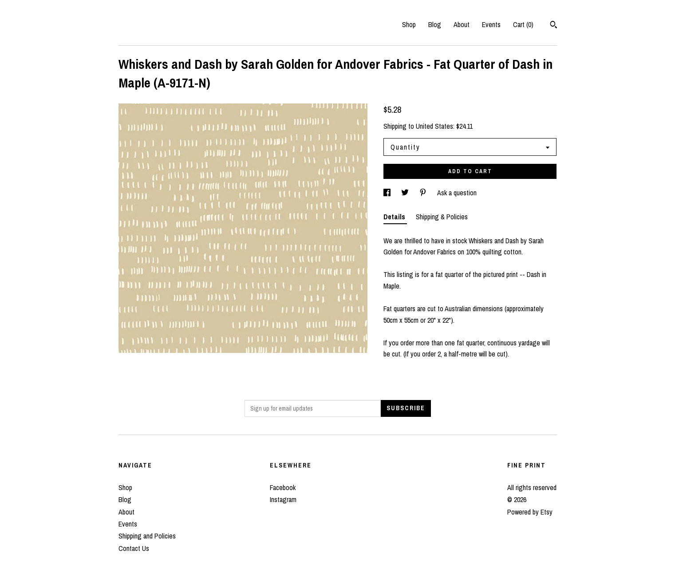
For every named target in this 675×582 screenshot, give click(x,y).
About (462, 24)
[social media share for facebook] (387, 193)
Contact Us (133, 548)
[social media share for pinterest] (423, 193)
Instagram (283, 499)
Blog (434, 24)
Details (395, 217)
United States (434, 126)
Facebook (283, 487)
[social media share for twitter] (406, 193)
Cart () (523, 24)
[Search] (553, 26)
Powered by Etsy (530, 512)
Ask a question (457, 193)
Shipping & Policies (442, 217)
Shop (409, 24)
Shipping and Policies (147, 536)
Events (491, 24)
